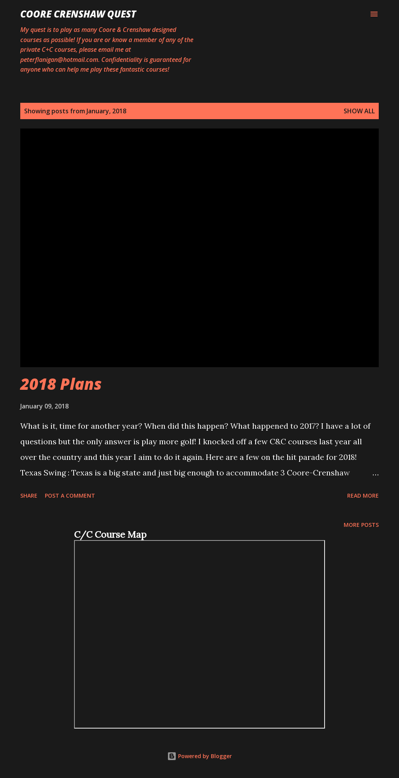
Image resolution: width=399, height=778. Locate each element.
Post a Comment (70, 495)
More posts (361, 524)
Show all (359, 111)
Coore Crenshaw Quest (78, 13)
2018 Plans (61, 383)
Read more (363, 495)
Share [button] (28, 495)
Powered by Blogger (199, 756)
